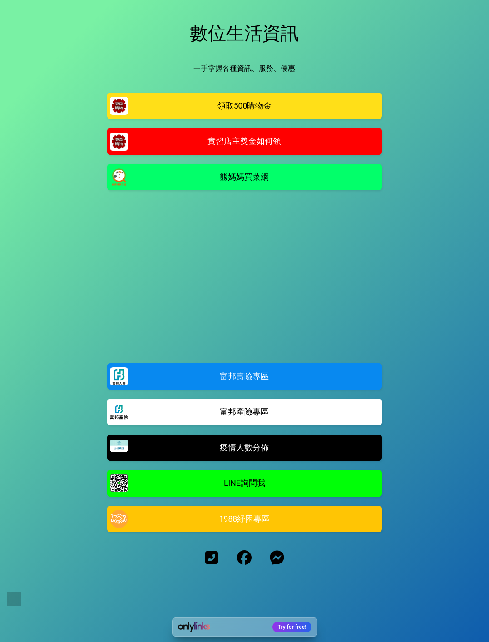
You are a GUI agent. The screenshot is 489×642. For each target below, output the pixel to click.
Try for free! (292, 627)
